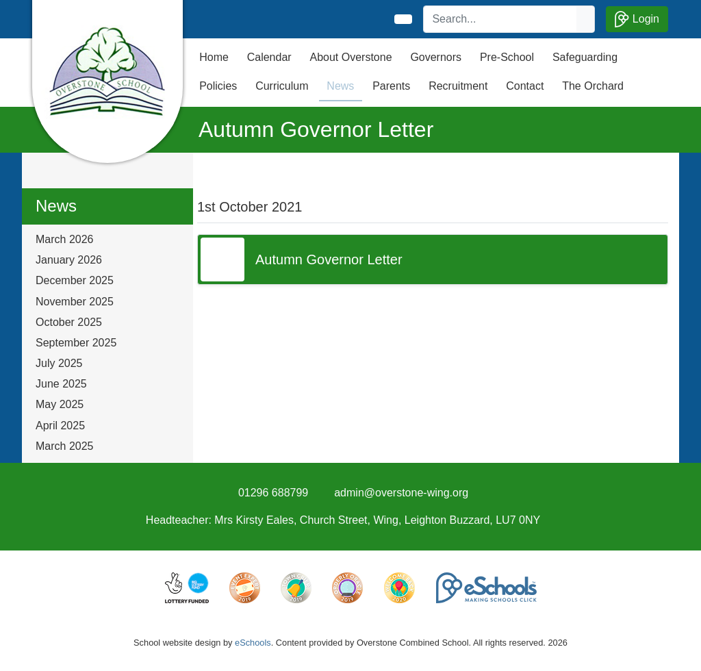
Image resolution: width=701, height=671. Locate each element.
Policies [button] (218, 86)
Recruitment (458, 86)
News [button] (340, 86)
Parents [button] (391, 86)
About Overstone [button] (350, 57)
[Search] (500, 19)
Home (214, 57)
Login (637, 19)
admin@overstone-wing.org (401, 492)
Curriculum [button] (281, 86)
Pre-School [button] (507, 57)
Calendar (269, 57)
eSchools (253, 642)
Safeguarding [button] (584, 57)
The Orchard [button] (593, 86)
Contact (525, 86)
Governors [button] (435, 57)
